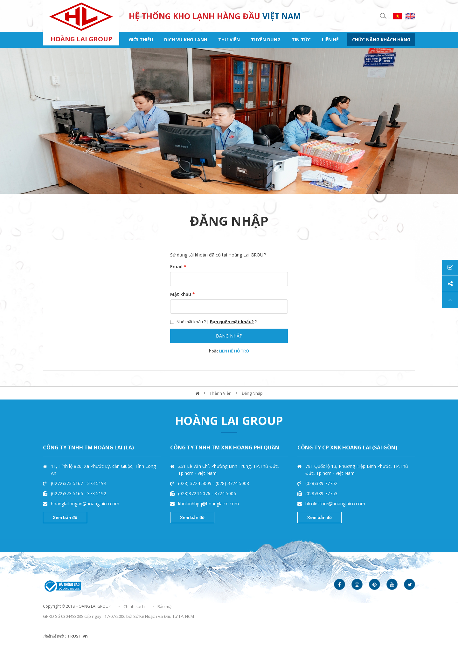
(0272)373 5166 (67, 493)
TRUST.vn (77, 636)
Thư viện (229, 40)
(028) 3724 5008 (232, 483)
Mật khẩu (182, 294)
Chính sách (134, 606)
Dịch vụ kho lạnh (185, 40)
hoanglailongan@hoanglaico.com (85, 504)
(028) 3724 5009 (195, 483)
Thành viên (221, 393)
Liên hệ (330, 40)
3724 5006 (225, 493)
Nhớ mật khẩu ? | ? (213, 321)
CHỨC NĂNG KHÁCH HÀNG (381, 40)
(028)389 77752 (321, 483)
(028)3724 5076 (195, 493)
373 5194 (96, 483)
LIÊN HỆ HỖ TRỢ (234, 351)
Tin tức (301, 40)
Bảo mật (165, 606)
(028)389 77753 (321, 493)
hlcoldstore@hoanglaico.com (335, 504)
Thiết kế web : (54, 636)
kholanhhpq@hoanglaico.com (208, 504)
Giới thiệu (141, 40)
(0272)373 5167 (67, 483)
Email (178, 266)
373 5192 (96, 493)
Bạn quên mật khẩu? (232, 321)
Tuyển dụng (266, 40)
